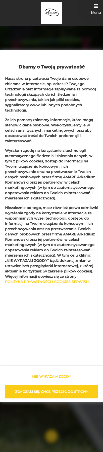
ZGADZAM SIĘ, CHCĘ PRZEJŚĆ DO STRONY (51, 392)
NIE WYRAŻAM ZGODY (51, 376)
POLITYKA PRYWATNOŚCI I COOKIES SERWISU (47, 282)
